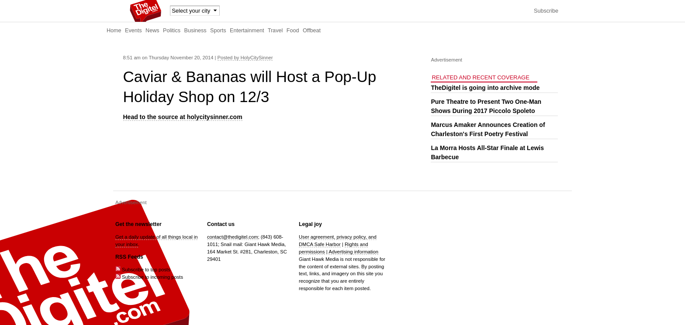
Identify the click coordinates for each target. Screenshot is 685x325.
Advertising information (353, 251)
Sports (218, 30)
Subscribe (546, 11)
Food (293, 30)
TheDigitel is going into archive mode (485, 87)
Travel (275, 30)
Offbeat (312, 30)
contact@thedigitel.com (232, 236)
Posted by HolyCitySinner (245, 57)
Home (114, 30)
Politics (171, 30)
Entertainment (247, 30)
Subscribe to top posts (142, 269)
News (152, 30)
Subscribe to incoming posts (149, 277)
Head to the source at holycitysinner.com (182, 116)
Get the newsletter (138, 224)
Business (195, 30)
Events (133, 30)
